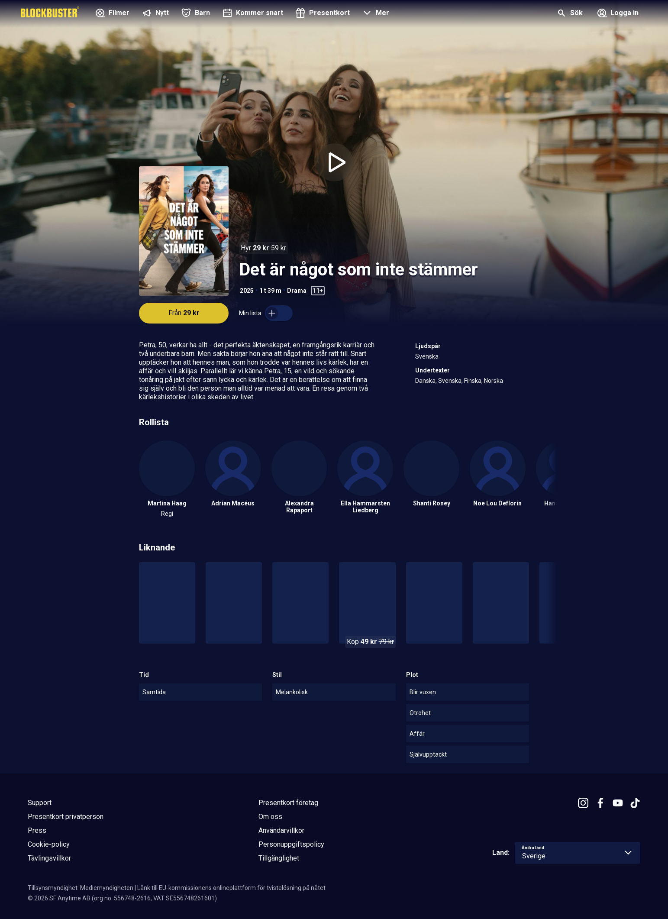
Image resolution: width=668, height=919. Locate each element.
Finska (472, 380)
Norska (493, 380)
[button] (375, 14)
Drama (297, 290)
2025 (247, 290)
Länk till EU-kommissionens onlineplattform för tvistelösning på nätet (231, 887)
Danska (425, 380)
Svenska (427, 356)
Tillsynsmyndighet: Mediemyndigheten (80, 887)
